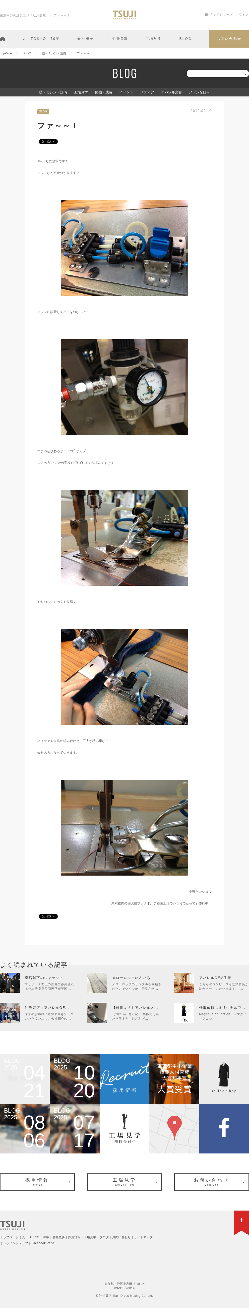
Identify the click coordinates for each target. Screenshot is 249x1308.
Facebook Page (42, 1243)
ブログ (104, 1237)
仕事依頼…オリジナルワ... (222, 1008)
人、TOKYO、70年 (41, 39)
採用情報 (119, 39)
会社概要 (85, 39)
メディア (147, 92)
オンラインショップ (14, 1243)
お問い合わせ (229, 39)
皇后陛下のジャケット (44, 978)
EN (207, 14)
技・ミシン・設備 (53, 92)
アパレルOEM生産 (215, 978)
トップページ (9, 1237)
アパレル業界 (171, 92)
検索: (182, 74)
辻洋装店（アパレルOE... (47, 1008)
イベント (126, 92)
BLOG (185, 39)
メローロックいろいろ (131, 978)
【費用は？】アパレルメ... (135, 1008)
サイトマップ (223, 14)
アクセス (242, 14)
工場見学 (153, 39)
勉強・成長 (103, 92)
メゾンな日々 (199, 92)
